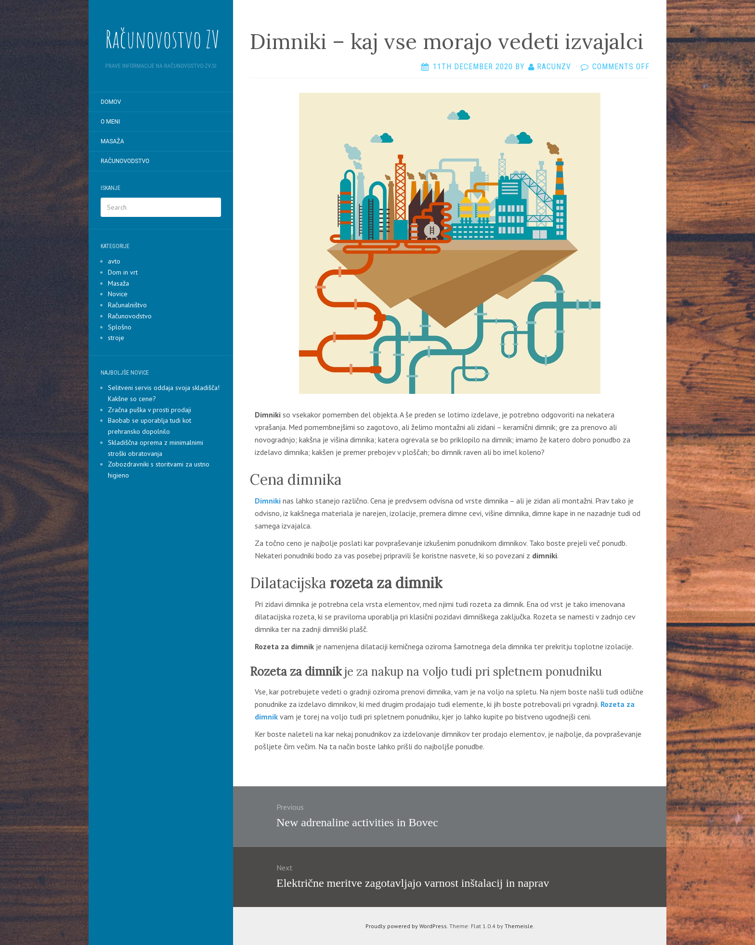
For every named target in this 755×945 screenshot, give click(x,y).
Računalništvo (127, 305)
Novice (118, 294)
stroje (116, 337)
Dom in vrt (123, 272)
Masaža (112, 141)
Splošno (119, 327)
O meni (110, 121)
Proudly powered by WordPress (406, 926)
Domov (111, 102)
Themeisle (519, 926)
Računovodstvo (125, 161)
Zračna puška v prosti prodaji (149, 409)
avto (114, 261)
